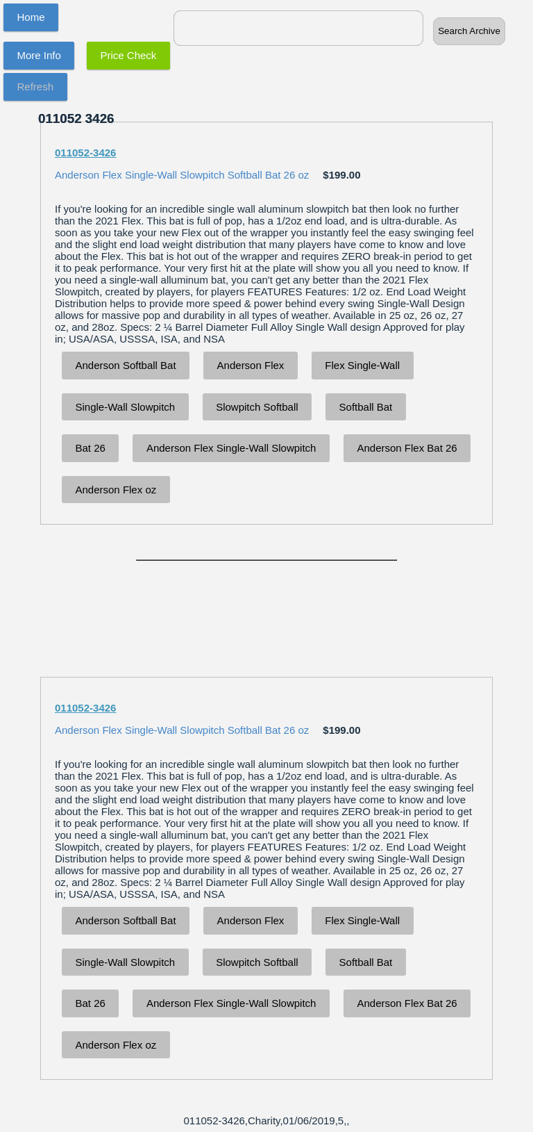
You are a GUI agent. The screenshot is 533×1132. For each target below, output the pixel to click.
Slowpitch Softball (257, 407)
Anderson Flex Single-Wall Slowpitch (231, 448)
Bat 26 (90, 448)
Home (31, 17)
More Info (39, 55)
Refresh (35, 86)
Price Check (129, 55)
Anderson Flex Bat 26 (407, 448)
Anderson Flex (251, 365)
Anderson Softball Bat (126, 365)
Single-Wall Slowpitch (126, 407)
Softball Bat (366, 407)
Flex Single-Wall (362, 365)
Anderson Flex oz (116, 489)
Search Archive (469, 31)
